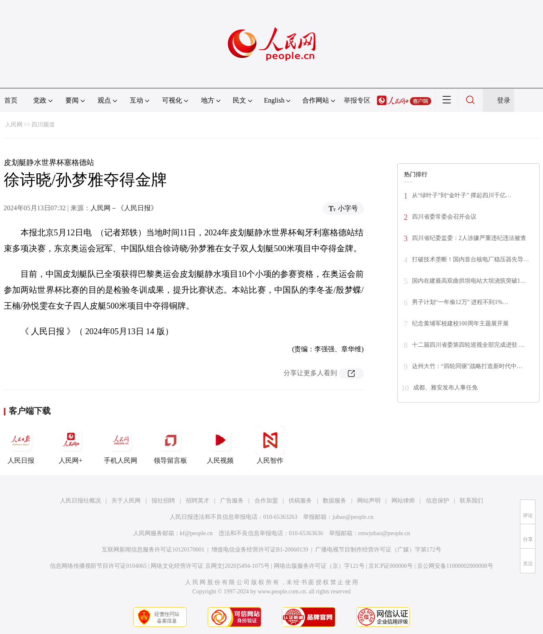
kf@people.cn (196, 533)
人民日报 (21, 444)
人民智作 (270, 444)
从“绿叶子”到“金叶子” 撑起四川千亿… (462, 195)
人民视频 (220, 444)
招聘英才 (197, 500)
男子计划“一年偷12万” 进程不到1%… (460, 302)
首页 (11, 100)
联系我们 (471, 500)
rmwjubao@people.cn (384, 533)
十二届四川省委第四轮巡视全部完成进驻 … (468, 345)
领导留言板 (170, 444)
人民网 (14, 124)
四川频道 (43, 124)
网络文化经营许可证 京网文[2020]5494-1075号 (210, 566)
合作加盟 (266, 500)
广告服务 (232, 500)
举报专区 (357, 100)
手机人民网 (120, 444)
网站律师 (403, 500)
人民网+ (70, 444)
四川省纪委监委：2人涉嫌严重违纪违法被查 (469, 238)
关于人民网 (126, 500)
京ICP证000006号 (390, 566)
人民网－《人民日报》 (123, 207)
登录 (503, 100)
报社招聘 (163, 500)
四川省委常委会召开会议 (444, 217)
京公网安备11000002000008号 (455, 566)
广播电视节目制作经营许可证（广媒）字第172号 (378, 549)
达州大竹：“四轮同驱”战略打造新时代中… (467, 366)
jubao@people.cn (352, 517)
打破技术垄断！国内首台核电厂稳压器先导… (470, 259)
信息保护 (437, 500)
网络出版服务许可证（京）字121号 (319, 566)
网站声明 (369, 500)
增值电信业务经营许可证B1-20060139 (259, 549)
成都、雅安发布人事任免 (445, 387)
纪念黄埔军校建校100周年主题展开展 (460, 323)
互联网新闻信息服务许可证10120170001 (153, 549)
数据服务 (334, 500)
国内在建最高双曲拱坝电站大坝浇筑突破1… (469, 281)
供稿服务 (300, 500)
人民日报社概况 (80, 500)
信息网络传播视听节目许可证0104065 (98, 566)
